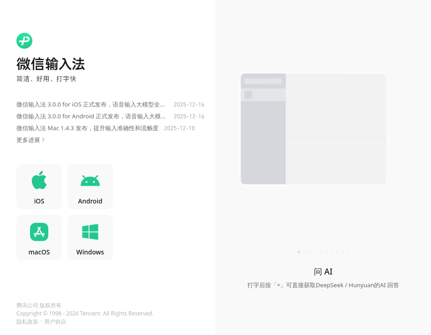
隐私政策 (27, 321)
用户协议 (55, 321)
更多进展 (31, 140)
